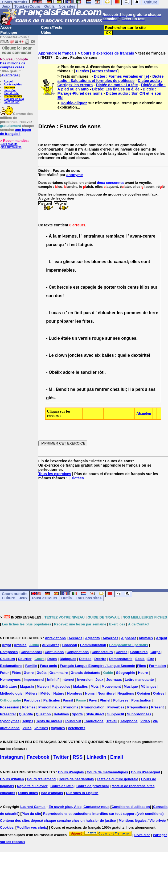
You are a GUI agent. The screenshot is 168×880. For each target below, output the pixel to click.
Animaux (146, 638)
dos (58, 295)
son (50, 295)
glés (50, 398)
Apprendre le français (57, 53)
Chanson (69, 645)
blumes (98, 261)
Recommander (13, 96)
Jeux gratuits (9, 144)
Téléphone (129, 721)
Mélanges (148, 686)
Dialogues (68, 659)
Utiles (46, 32)
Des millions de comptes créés (14, 63)
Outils (49, 6)
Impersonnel (34, 680)
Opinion (143, 693)
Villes (27, 728)
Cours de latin (61, 786)
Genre (29, 673)
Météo (45, 693)
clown (61, 355)
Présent (157, 707)
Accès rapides (13, 84)
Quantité (26, 714)
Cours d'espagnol (145, 772)
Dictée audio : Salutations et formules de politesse (111, 78)
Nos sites (67, 6)
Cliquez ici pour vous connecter (17, 50)
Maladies (80, 686)
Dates (52, 659)
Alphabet (128, 638)
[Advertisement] (103, 530)
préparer (65, 321)
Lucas (55, 312)
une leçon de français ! (15, 132)
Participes (32, 700)
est (74, 244)
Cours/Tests (51, 27)
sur (79, 261)
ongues (128, 338)
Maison (43, 686)
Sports (77, 714)
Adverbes (110, 638)
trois (121, 287)
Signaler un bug (14, 99)
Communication (93, 645)
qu (61, 244)
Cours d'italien (12, 779)
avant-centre (142, 236)
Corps (155, 652)
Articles (20, 645)
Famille (31, 666)
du (110, 261)
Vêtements (76, 728)
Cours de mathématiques (107, 772)
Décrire (100, 659)
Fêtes (16, 673)
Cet (52, 287)
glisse (69, 261)
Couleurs (7, 659)
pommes (132, 312)
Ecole (140, 659)
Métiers (31, 693)
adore (69, 372)
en (70, 312)
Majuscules (61, 686)
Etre (150, 659)
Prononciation (92, 707)
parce (52, 244)
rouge (98, 338)
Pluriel (105, 700)
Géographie (125, 673)
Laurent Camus (33, 807)
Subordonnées (139, 714)
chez (115, 389)
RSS (78, 757)
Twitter (61, 757)
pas (87, 312)
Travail (111, 721)
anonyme (74, 175)
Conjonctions (78, 652)
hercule (64, 287)
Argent (161, 638)
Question (43, 714)
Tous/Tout (73, 721)
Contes (121, 652)
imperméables (60, 270)
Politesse (120, 700)
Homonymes (10, 680)
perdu (141, 389)
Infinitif (53, 680)
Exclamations (11, 666)
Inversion (85, 680)
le (77, 372)
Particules (51, 700)
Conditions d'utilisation (131, 807)
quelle (124, 355)
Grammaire (59, 673)
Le (51, 355)
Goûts (41, 673)
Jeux (6, 6)
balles (108, 355)
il (68, 244)
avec (88, 355)
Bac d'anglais (52, 793)
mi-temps (67, 236)
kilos (144, 287)
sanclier (88, 372)
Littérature (8, 686)
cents (133, 287)
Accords (75, 638)
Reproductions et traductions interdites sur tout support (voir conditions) (103, 814)
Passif (68, 700)
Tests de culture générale (117, 779)
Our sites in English (82, 793)
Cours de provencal (92, 786)
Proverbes (115, 707)
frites (87, 321)
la (54, 236)
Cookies (7, 827)
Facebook (38, 757)
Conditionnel (31, 652)
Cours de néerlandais (76, 779)
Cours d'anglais (71, 772)
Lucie (54, 338)
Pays (93, 700)
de (100, 287)
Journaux (114, 680)
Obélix (55, 372)
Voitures (41, 728)
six (98, 355)
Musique (131, 686)
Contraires (138, 652)
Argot (6, 645)
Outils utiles (28, 793)
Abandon (143, 414)
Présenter (8, 714)
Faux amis (48, 666)
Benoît (62, 389)
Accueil (7, 27)
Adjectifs (92, 638)
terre (153, 312)
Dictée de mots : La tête (117, 85)
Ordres (159, 693)
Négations (125, 693)
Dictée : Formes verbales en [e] (121, 76)
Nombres (74, 693)
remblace (115, 236)
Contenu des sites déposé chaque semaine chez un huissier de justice (58, 821)
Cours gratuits (14, 594)
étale (66, 338)
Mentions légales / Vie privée (142, 821)
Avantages (9, 75)
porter (110, 287)
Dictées (82, 71)
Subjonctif (115, 714)
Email (116, 757)
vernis (84, 338)
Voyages (58, 728)
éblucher (107, 312)
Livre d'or (10, 90)
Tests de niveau (49, 721)
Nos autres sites (11, 147)
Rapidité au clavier (32, 786)
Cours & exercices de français (107, 53)
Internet (68, 680)
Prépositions (137, 707)
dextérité (140, 355)
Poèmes (28, 707)
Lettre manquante (139, 680)
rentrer (102, 389)
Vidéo (145, 721)
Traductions (94, 721)
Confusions (54, 652)
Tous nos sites (89, 598)
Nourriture (106, 693)
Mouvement (111, 686)
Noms (90, 693)
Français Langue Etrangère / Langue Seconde (97, 666)
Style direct (95, 714)
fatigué (85, 244)
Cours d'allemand (41, 779)
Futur (4, 673)
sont (145, 261)
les (87, 261)
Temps (27, 721)
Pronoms (70, 707)
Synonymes (9, 721)
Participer (9, 32)
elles (135, 261)
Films (141, 666)
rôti (101, 372)
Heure (143, 673)
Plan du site (11, 93)
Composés (9, 652)
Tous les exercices (54, 474)
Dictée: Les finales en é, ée (116, 89)
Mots (95, 686)
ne (72, 389)
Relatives (61, 714)
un (74, 338)
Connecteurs (102, 652)
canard (121, 261)
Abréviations (55, 638)
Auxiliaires (50, 645)
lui (123, 389)
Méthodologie (11, 693)
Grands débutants (85, 673)
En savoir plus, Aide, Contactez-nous (78, 807)
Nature (58, 693)
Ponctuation (141, 700)
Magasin (27, 686)
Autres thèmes (104, 71)
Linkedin (96, 757)
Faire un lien (11, 102)
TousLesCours (27, 6)
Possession (9, 707)
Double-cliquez (74, 103)
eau (58, 261)
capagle (88, 287)
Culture (8, 598)
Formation (157, 666)
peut (80, 389)
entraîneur (94, 236)
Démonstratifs (120, 659)
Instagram (11, 757)
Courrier (24, 659)
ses (116, 338)
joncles (75, 355)
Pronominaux (49, 707)
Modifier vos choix (32, 827)
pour (51, 321)
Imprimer (9, 87)
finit (78, 312)
